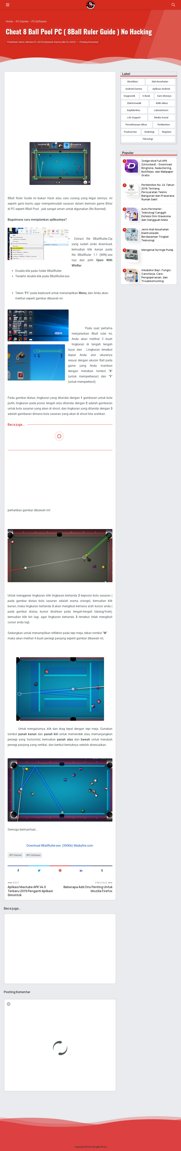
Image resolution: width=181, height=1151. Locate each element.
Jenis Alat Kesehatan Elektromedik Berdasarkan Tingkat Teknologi (155, 235)
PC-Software (34, 855)
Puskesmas (130, 131)
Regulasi (166, 131)
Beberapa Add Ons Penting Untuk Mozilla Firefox (87, 889)
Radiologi (149, 131)
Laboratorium (161, 110)
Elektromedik (134, 103)
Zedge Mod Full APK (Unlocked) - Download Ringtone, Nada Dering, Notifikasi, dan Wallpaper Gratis (157, 168)
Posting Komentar (89, 42)
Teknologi (147, 138)
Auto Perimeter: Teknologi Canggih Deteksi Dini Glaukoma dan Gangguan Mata (156, 214)
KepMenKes (133, 110)
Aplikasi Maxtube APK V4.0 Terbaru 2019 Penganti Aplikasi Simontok (30, 891)
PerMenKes (163, 124)
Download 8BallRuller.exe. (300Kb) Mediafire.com (59, 845)
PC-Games (16, 855)
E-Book (146, 95)
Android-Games (133, 88)
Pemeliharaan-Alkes (136, 124)
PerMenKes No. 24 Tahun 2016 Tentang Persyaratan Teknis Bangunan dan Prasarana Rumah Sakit (157, 192)
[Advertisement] (60, 101)
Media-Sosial (161, 117)
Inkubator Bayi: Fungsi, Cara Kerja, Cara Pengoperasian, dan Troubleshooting (156, 275)
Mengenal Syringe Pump (157, 250)
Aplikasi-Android (161, 88)
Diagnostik (129, 95)
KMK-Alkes (162, 103)
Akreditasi (132, 81)
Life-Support (133, 117)
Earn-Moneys (164, 95)
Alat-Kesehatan (160, 81)
